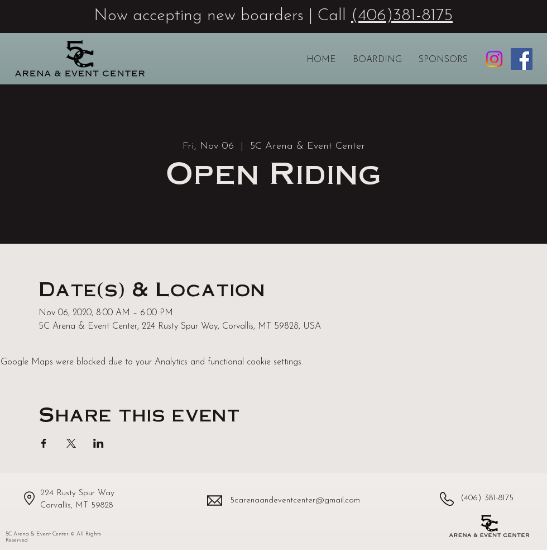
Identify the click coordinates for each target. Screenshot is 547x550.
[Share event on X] (71, 443)
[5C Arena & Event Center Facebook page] (521, 59)
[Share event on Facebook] (44, 443)
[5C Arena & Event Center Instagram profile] (494, 59)
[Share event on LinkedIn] (98, 443)
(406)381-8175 (402, 16)
